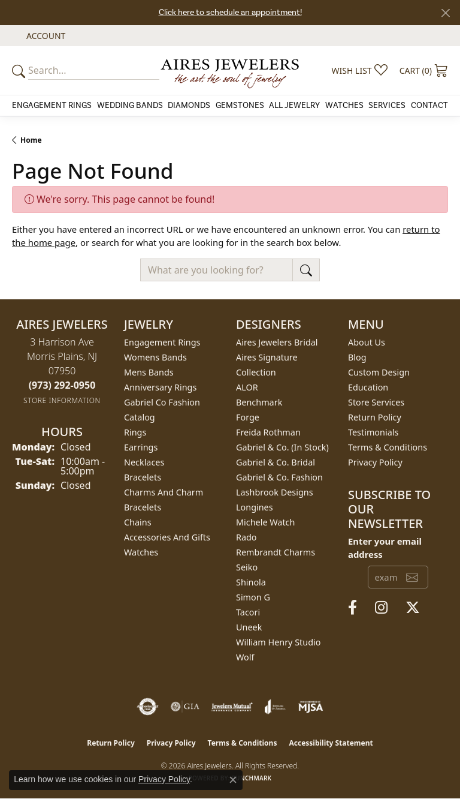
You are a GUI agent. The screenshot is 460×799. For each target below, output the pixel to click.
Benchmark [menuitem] (259, 402)
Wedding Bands (130, 105)
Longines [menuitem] (254, 507)
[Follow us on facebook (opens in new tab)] (352, 607)
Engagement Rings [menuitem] (162, 342)
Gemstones (240, 105)
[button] (44, 35)
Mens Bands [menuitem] (149, 372)
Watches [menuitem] (141, 552)
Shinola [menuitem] (251, 582)
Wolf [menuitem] (245, 657)
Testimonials (373, 432)
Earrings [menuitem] (141, 447)
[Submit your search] (20, 70)
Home (31, 140)
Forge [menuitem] (247, 417)
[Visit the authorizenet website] (148, 707)
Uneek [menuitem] (249, 627)
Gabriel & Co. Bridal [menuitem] (275, 462)
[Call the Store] (62, 385)
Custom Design (379, 372)
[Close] (445, 12)
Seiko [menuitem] (247, 567)
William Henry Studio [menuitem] (278, 642)
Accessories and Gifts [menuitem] (167, 537)
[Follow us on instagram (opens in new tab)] (381, 607)
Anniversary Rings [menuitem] (160, 387)
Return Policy (374, 417)
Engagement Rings (52, 105)
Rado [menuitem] (246, 537)
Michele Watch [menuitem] (265, 522)
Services (386, 105)
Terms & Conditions (387, 447)
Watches (344, 105)
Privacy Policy (375, 462)
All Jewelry (294, 105)
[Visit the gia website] (185, 707)
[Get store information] (62, 400)
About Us (366, 342)
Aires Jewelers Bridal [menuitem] (277, 342)
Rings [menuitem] (135, 432)
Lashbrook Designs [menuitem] (274, 492)
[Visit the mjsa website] (310, 707)
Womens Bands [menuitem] (155, 357)
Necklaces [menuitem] (144, 462)
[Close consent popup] (233, 779)
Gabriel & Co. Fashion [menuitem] (279, 477)
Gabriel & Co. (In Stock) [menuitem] (282, 447)
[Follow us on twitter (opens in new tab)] (413, 607)
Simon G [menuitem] (253, 597)
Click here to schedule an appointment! (230, 12)
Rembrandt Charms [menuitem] (275, 552)
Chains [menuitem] (138, 522)
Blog (357, 357)
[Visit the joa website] (275, 707)
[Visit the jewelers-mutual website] (232, 707)
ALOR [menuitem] (247, 387)
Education (368, 387)
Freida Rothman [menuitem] (268, 432)
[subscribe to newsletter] (412, 577)
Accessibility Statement (331, 743)
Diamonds (189, 105)
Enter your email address (385, 547)
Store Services (376, 402)
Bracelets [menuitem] (142, 477)
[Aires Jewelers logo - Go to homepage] (230, 70)
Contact (429, 105)
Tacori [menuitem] (248, 612)
